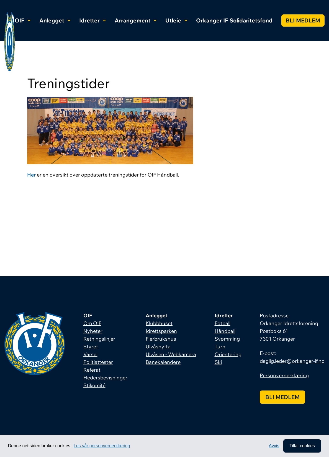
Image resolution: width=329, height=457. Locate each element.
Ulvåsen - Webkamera (171, 354)
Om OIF (92, 323)
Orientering (228, 354)
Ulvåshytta (158, 346)
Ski (218, 362)
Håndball (225, 331)
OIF (22, 20)
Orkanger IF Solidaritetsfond (234, 20)
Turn (220, 346)
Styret (90, 346)
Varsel (90, 354)
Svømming (227, 339)
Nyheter (92, 331)
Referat (92, 370)
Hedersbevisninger (105, 377)
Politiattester (98, 362)
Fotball (222, 323)
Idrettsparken (161, 331)
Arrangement (135, 20)
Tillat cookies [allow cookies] (302, 445)
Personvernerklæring (284, 375)
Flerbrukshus (161, 339)
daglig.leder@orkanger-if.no (292, 361)
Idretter (92, 20)
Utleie (176, 20)
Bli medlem (303, 20)
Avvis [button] (274, 445)
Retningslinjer (99, 339)
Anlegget (54, 20)
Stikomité (94, 385)
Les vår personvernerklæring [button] (102, 445)
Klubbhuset (159, 323)
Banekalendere (163, 362)
